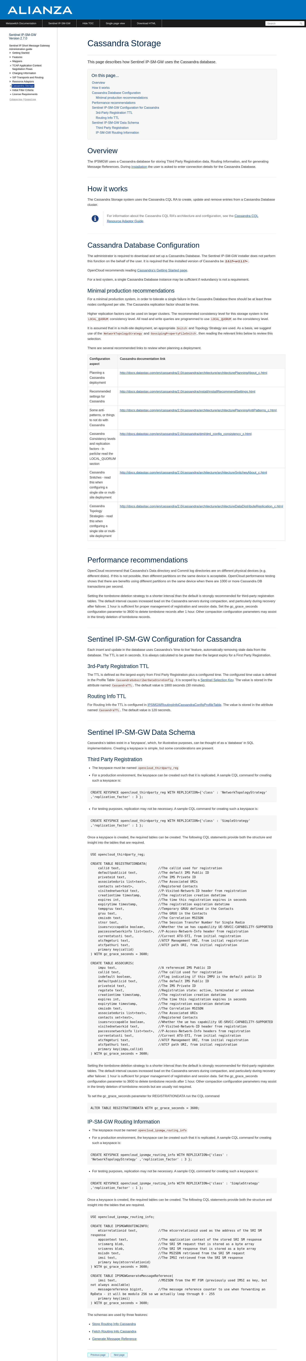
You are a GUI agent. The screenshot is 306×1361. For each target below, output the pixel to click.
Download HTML (146, 23)
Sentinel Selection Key (216, 680)
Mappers (17, 61)
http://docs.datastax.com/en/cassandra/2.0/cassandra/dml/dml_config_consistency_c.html (186, 434)
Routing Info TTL (107, 117)
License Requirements (24, 94)
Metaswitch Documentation (21, 23)
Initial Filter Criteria (22, 90)
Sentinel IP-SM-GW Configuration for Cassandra (125, 107)
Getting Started (20, 52)
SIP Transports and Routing (27, 77)
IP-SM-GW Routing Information (117, 132)
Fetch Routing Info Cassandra (114, 1331)
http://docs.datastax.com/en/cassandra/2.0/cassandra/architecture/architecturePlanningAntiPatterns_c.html (198, 410)
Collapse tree (16, 99)
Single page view (115, 23)
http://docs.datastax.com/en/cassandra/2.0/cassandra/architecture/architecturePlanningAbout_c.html (193, 373)
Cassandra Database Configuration (116, 92)
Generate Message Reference (114, 1339)
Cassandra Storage (23, 85)
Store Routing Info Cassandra (114, 1324)
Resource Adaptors (23, 81)
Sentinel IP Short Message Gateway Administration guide (29, 47)
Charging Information (24, 73)
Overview (98, 82)
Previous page (98, 1355)
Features (17, 57)
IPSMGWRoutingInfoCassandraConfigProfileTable (184, 705)
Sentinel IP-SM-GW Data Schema (115, 122)
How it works (101, 87)
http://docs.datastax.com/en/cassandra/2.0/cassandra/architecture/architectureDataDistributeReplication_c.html (201, 506)
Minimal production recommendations (122, 97)
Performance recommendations (113, 102)
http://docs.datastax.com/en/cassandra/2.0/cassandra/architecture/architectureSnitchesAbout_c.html (193, 472)
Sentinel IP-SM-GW (59, 23)
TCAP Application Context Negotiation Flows (26, 67)
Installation (139, 167)
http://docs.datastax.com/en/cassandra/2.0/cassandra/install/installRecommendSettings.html (187, 391)
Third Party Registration (112, 127)
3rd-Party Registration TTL (114, 112)
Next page (119, 1355)
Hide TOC (88, 23)
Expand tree (30, 99)
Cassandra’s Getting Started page (162, 270)
